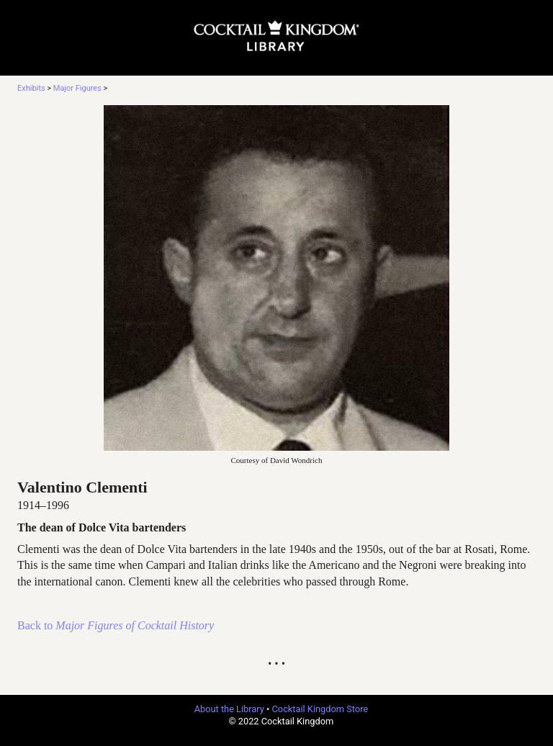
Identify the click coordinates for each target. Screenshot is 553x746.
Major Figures (77, 88)
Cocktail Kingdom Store (320, 709)
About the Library (229, 709)
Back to (115, 625)
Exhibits (31, 88)
